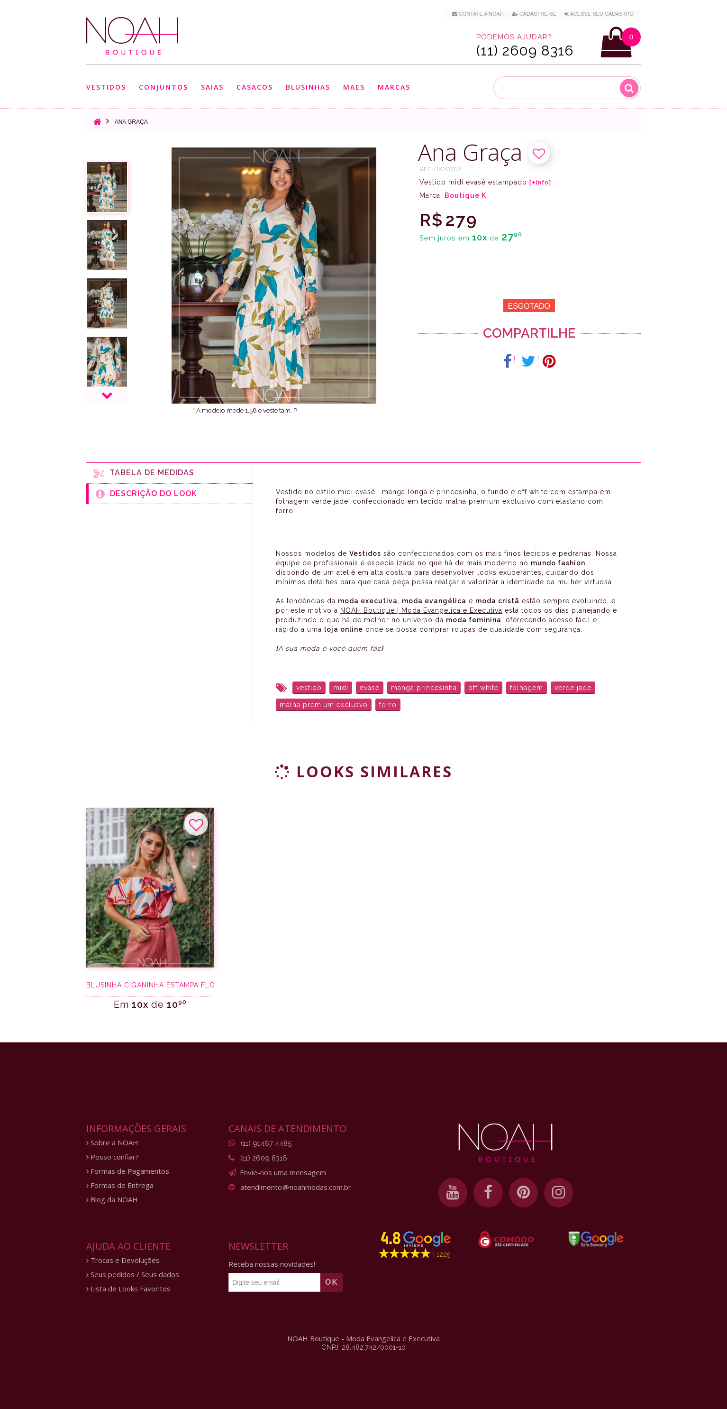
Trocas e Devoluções (123, 1260)
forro (388, 705)
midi (340, 687)
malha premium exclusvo (324, 705)
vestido (309, 687)
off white (483, 687)
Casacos (254, 87)
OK (331, 1282)
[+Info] (540, 182)
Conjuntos (163, 87)
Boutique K (465, 195)
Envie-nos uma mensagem (283, 1172)
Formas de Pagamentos (127, 1171)
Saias (212, 87)
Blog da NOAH (112, 1199)
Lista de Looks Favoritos (128, 1288)
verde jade (572, 687)
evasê (370, 687)
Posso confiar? (112, 1156)
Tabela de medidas (144, 473)
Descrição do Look (146, 493)
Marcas (394, 87)
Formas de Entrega (120, 1185)
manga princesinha (424, 687)
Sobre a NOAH (112, 1142)
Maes (354, 87)
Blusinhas (308, 87)
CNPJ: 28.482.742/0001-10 (363, 1347)
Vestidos (106, 87)
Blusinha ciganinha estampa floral (150, 985)
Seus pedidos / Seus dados (132, 1274)
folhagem (526, 687)
